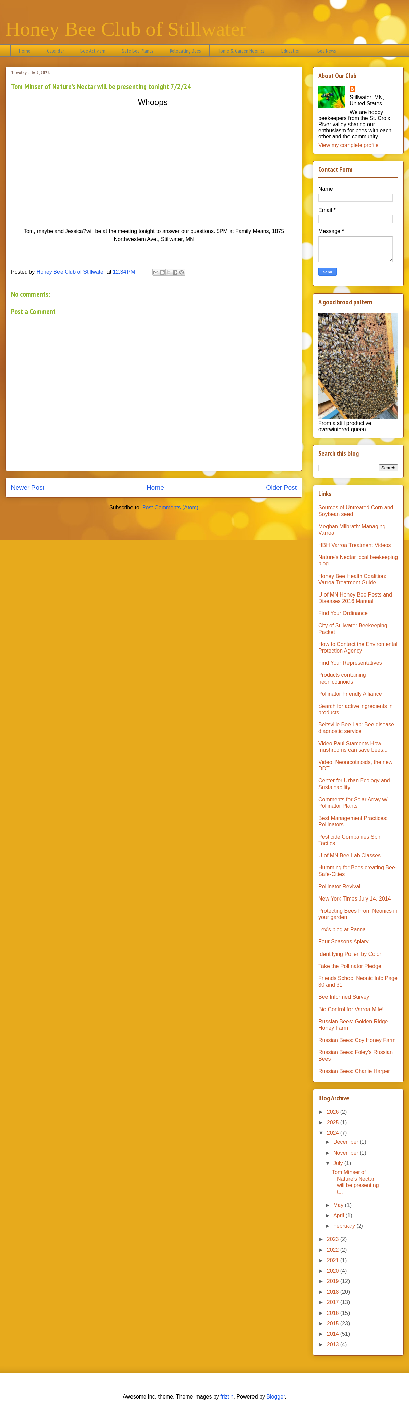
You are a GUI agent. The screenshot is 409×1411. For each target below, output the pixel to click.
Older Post (281, 487)
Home (24, 50)
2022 (333, 1250)
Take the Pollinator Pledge (349, 966)
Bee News (326, 50)
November (346, 1153)
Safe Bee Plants (137, 50)
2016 (333, 1313)
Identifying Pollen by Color (349, 954)
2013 (333, 1344)
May (339, 1205)
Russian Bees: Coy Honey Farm (357, 1040)
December (346, 1142)
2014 (333, 1334)
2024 (333, 1133)
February (344, 1226)
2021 (333, 1260)
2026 (333, 1112)
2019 (333, 1281)
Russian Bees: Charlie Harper (354, 1071)
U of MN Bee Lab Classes (349, 855)
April (339, 1215)
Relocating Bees (185, 50)
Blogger (275, 1397)
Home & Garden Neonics (241, 50)
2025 (333, 1122)
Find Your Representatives (350, 663)
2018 (333, 1292)
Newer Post (27, 487)
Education (291, 50)
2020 (333, 1271)
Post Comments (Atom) (170, 507)
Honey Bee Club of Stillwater (125, 29)
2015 (333, 1323)
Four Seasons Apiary (343, 941)
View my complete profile (348, 145)
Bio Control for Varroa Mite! (351, 1009)
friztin (226, 1397)
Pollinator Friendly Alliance (350, 694)
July (338, 1163)
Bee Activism (92, 50)
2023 (333, 1239)
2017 (333, 1302)
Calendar (55, 50)
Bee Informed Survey (343, 997)
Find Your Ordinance (343, 613)
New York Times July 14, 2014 (354, 899)
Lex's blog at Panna (342, 929)
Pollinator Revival (339, 886)
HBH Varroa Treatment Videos (354, 545)
